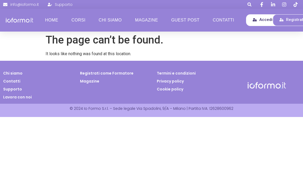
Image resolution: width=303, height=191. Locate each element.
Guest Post (185, 20)
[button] (249, 4)
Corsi (79, 20)
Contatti (223, 20)
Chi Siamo (110, 20)
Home (51, 20)
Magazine (146, 20)
